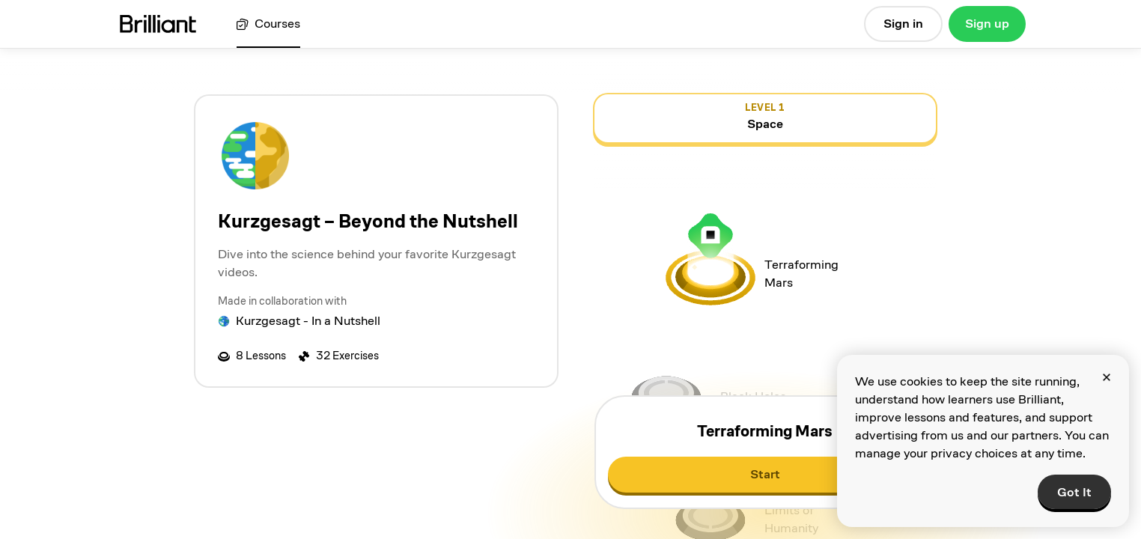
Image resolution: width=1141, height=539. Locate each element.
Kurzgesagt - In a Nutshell (308, 321)
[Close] (1106, 377)
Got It (1074, 492)
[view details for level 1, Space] (765, 118)
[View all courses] (268, 24)
